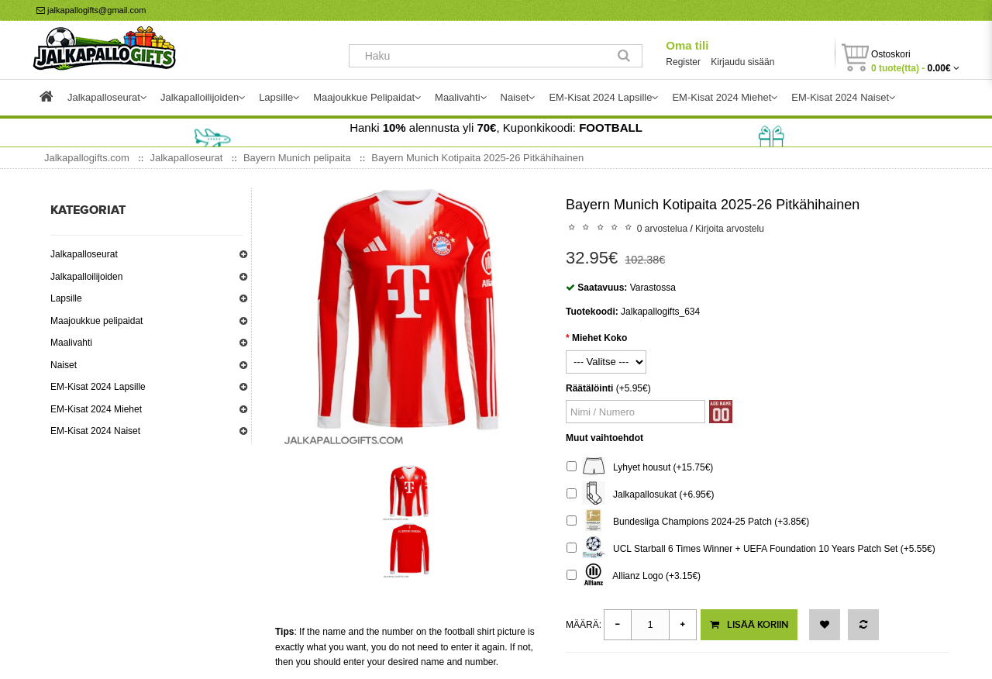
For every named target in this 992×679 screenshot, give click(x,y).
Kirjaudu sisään (742, 62)
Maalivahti (71, 342)
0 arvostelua (662, 228)
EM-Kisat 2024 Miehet (96, 409)
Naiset (63, 365)
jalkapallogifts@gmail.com (91, 10)
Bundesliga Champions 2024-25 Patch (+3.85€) (688, 522)
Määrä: (583, 624)
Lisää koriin (749, 625)
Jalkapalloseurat (84, 254)
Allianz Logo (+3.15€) (634, 576)
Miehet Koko (599, 338)
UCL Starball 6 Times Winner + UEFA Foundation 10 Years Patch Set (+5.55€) (751, 549)
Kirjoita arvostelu (729, 228)
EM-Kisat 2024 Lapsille (98, 386)
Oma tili (687, 45)
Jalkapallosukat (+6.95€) (640, 495)
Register (683, 62)
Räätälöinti (589, 388)
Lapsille (66, 298)
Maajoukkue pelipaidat (96, 320)
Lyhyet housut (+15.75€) (640, 467)
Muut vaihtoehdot (604, 438)
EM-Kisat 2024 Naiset (95, 431)
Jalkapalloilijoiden (86, 276)
